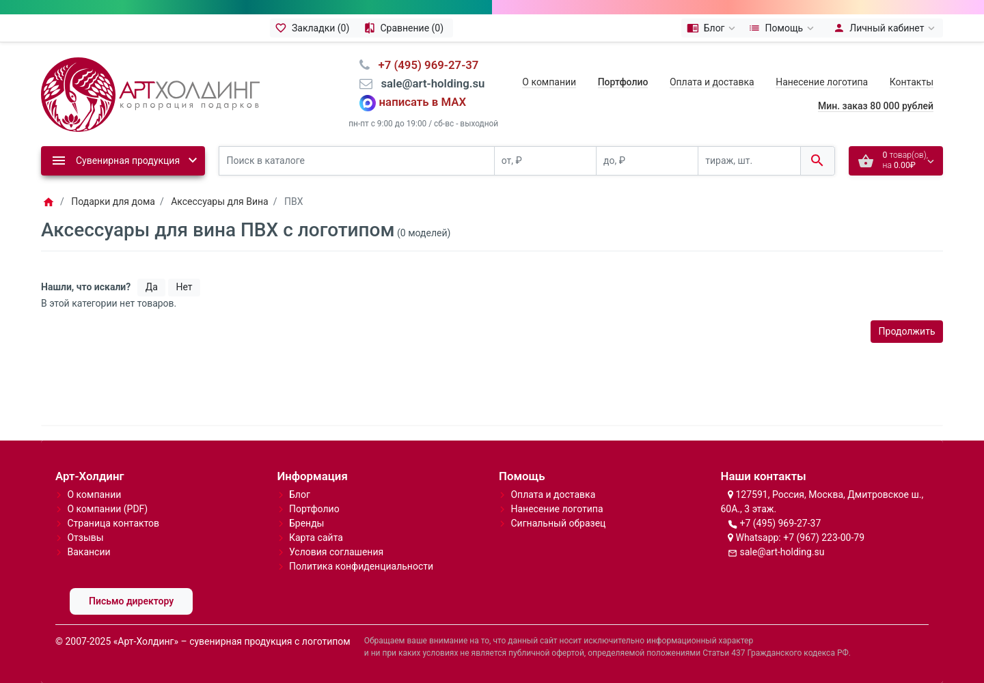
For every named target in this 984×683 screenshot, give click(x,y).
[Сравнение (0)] (405, 28)
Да (152, 286)
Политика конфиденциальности (361, 566)
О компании (549, 81)
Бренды (307, 523)
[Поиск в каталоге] (357, 161)
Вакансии (88, 551)
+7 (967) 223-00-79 (823, 537)
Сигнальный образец (557, 523)
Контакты (911, 81)
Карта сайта (316, 537)
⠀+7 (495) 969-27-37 (424, 65)
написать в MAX (423, 102)
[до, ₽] (647, 161)
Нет (184, 286)
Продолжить (907, 331)
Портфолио (314, 508)
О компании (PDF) (107, 508)
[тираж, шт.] (749, 161)
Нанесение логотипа (822, 81)
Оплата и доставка (712, 81)
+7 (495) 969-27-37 (780, 523)
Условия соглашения (336, 551)
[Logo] (150, 93)
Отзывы (85, 537)
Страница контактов (113, 523)
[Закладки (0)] (314, 28)
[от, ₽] (545, 161)
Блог (299, 494)
